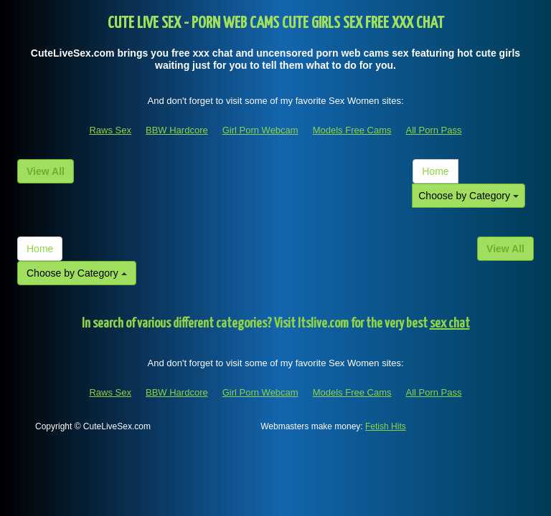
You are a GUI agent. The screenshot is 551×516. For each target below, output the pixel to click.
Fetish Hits (385, 426)
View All (46, 171)
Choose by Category (468, 195)
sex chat (450, 323)
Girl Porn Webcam (260, 130)
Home (435, 171)
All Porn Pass (433, 130)
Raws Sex (110, 130)
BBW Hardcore (177, 130)
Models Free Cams (352, 130)
